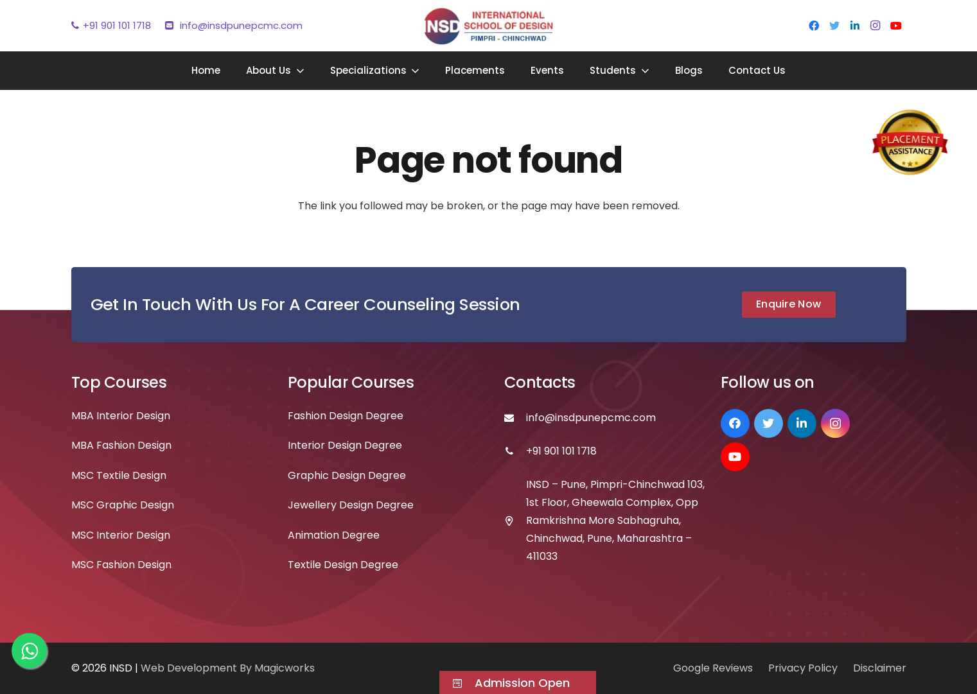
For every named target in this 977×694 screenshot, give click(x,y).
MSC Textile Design (118, 475)
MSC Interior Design (120, 535)
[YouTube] (896, 25)
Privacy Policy (803, 668)
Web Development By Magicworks (228, 668)
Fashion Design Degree (345, 415)
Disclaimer (879, 668)
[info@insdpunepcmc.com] (515, 418)
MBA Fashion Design (121, 445)
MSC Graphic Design (122, 505)
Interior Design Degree (345, 445)
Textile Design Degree (343, 564)
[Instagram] (875, 25)
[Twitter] (834, 25)
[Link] (488, 25)
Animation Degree (334, 535)
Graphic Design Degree (347, 475)
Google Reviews (713, 668)
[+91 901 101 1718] (515, 451)
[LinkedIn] (855, 25)
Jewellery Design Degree (351, 505)
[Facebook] (814, 25)
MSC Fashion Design (121, 564)
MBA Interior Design (120, 415)
